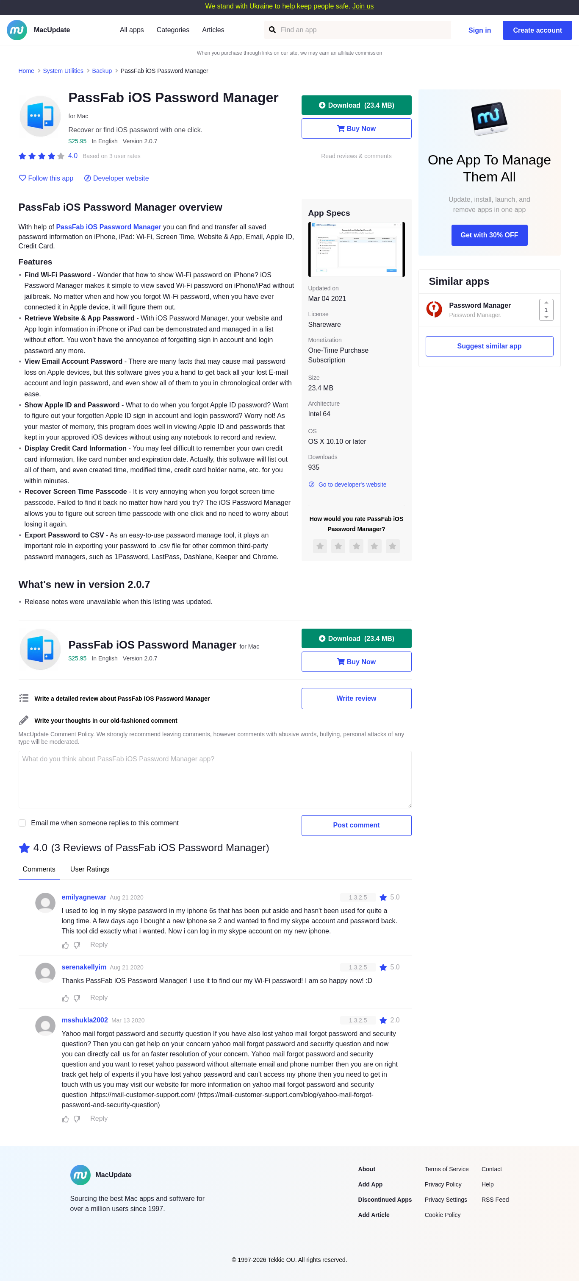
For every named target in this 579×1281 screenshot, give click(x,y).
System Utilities (63, 71)
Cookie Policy (443, 1215)
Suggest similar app (489, 346)
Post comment (356, 825)
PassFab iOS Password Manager (108, 227)
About (366, 1169)
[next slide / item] (399, 249)
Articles (213, 29)
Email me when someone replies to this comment (105, 823)
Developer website (116, 178)
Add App (370, 1184)
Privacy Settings (446, 1199)
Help (488, 1184)
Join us (363, 6)
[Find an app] (272, 30)
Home (26, 71)
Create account (537, 30)
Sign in (479, 30)
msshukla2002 (85, 1020)
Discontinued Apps (385, 1199)
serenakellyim (84, 967)
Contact (492, 1169)
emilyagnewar (84, 897)
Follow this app (46, 178)
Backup (102, 71)
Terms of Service (447, 1169)
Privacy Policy (443, 1184)
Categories (173, 29)
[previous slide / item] (314, 249)
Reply (99, 944)
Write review (357, 698)
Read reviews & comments (356, 156)
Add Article (374, 1215)
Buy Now (356, 128)
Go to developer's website (347, 484)
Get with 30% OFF (489, 235)
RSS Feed (495, 1199)
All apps (132, 29)
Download (356, 105)
